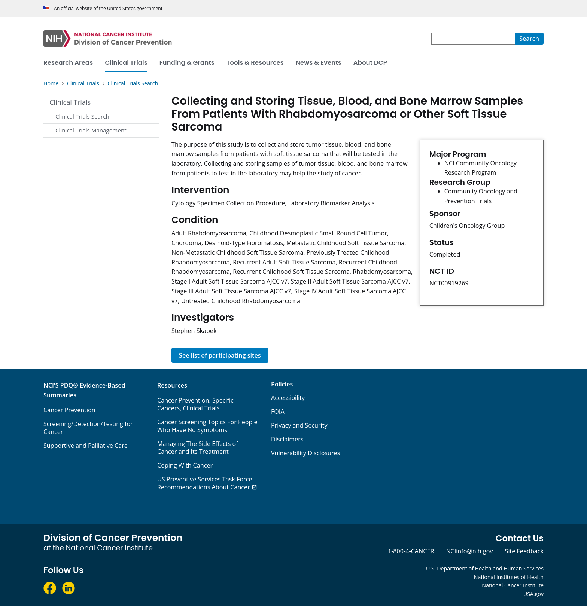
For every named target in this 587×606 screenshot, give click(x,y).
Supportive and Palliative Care (85, 445)
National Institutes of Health (509, 577)
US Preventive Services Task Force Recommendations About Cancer (204, 483)
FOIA (278, 411)
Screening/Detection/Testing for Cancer (88, 428)
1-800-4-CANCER (411, 551)
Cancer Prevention (69, 410)
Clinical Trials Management (91, 130)
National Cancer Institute (513, 585)
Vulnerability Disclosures (305, 453)
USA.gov (533, 593)
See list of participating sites (220, 355)
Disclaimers (287, 439)
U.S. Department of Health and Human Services (485, 568)
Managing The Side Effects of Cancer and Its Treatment (197, 448)
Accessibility (288, 398)
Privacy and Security (299, 425)
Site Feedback (524, 551)
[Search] (529, 39)
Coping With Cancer (185, 465)
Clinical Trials (70, 102)
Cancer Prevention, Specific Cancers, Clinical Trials (195, 404)
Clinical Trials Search (82, 116)
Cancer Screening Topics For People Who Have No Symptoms (207, 426)
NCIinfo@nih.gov (469, 551)
